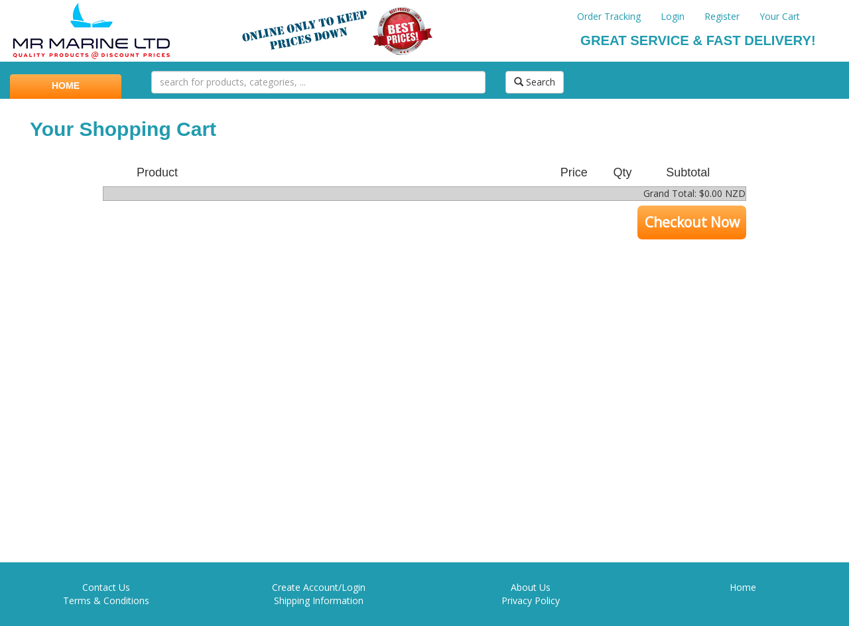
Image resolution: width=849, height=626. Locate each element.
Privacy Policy (530, 600)
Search (534, 82)
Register (722, 16)
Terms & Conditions (106, 600)
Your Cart (779, 16)
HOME (66, 85)
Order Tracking (609, 16)
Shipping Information (318, 600)
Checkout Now (692, 222)
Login (673, 16)
